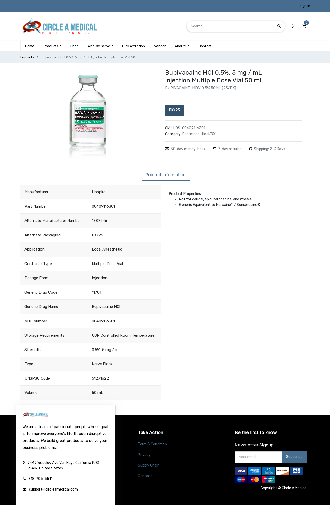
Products (27, 57)
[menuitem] (29, 46)
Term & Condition (152, 444)
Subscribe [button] (294, 457)
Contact (145, 476)
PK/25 (174, 109)
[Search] (279, 26)
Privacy (144, 455)
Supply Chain (148, 465)
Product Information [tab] (166, 174)
